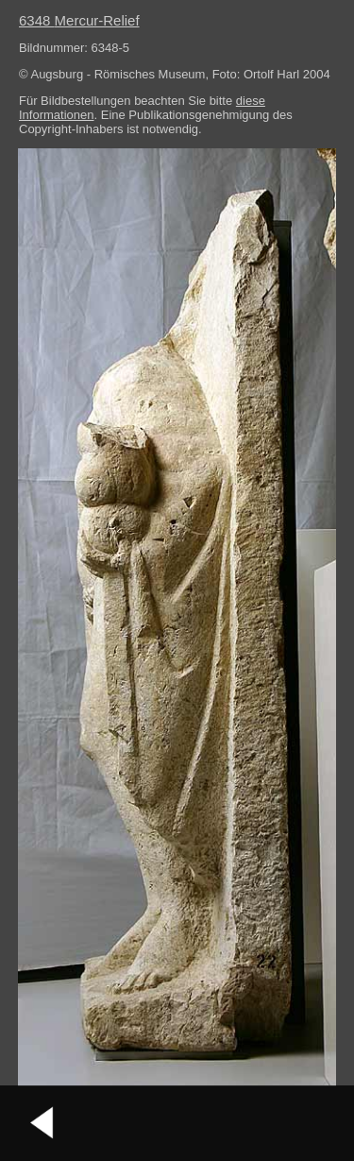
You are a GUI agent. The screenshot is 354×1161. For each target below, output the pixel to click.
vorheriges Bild (42, 1123)
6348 (79, 20)
